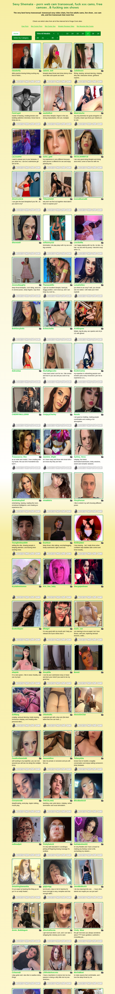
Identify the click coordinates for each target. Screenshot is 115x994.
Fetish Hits (57, 990)
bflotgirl (46, 561)
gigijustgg (47, 789)
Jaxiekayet (47, 904)
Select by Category (22, 38)
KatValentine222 (81, 752)
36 (53, 38)
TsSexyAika (79, 676)
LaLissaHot (16, 142)
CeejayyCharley (49, 371)
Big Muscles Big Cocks (85, 26)
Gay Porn (25, 26)
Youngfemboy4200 (19, 484)
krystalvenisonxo (19, 523)
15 (78, 34)
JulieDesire (78, 66)
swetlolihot (47, 103)
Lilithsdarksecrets (50, 865)
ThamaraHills (48, 256)
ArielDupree (79, 294)
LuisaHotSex (79, 256)
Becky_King (17, 942)
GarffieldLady (17, 904)
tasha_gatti (47, 142)
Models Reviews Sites (66, 26)
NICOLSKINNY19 (81, 142)
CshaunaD (16, 865)
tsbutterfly (16, 66)
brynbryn (47, 484)
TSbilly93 (78, 942)
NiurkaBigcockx (49, 332)
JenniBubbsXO (80, 789)
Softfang (15, 637)
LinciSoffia (78, 218)
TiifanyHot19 (48, 179)
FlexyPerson (79, 447)
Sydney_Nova (80, 408)
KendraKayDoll (18, 447)
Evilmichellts (48, 294)
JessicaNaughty (18, 256)
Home (16, 34)
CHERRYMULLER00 (20, 371)
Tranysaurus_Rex (19, 408)
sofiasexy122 (48, 218)
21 (43, 38)
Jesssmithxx (48, 676)
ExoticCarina (79, 332)
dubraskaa (16, 332)
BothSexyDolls (18, 294)
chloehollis (47, 637)
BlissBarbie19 (80, 713)
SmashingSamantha (20, 789)
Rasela (77, 371)
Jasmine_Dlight (49, 408)
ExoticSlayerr (17, 561)
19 (98, 34)
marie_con (78, 561)
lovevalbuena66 (80, 179)
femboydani (79, 484)
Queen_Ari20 (79, 904)
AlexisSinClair (80, 637)
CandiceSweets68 (19, 676)
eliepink (15, 599)
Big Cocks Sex (50, 26)
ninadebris (47, 447)
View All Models (43, 34)
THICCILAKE (48, 713)
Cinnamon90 (17, 713)
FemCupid (16, 103)
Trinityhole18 (48, 752)
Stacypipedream (81, 523)
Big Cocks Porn (36, 26)
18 (93, 34)
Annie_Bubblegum (20, 828)
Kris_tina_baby (49, 523)
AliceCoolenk (17, 179)
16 (83, 34)
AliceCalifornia (49, 828)
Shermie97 (16, 218)
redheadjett (16, 752)
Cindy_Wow (79, 828)
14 (72, 34)
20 (38, 38)
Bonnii (77, 599)
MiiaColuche (79, 103)
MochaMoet (79, 865)
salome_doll (48, 66)
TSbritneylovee (49, 942)
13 (67, 34)
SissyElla (47, 599)
